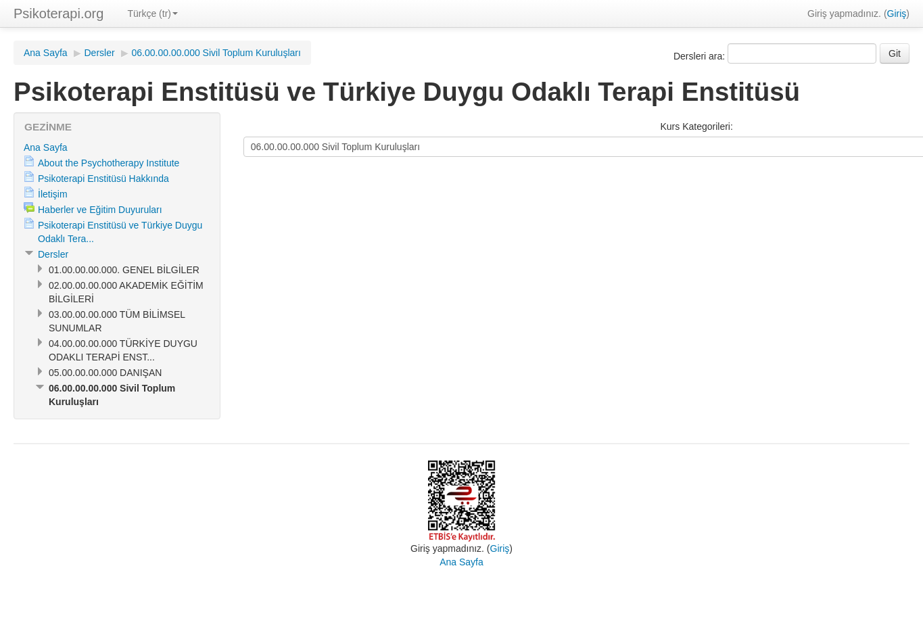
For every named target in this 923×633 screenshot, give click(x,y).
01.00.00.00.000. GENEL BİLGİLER (124, 269)
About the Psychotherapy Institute (108, 163)
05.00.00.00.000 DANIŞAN (105, 372)
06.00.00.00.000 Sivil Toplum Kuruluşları (216, 52)
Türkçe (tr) (152, 13)
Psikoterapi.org (58, 13)
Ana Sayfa (46, 52)
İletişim (53, 194)
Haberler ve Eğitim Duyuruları (100, 209)
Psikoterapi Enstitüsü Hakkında (103, 178)
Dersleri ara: (700, 56)
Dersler (100, 52)
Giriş (897, 13)
